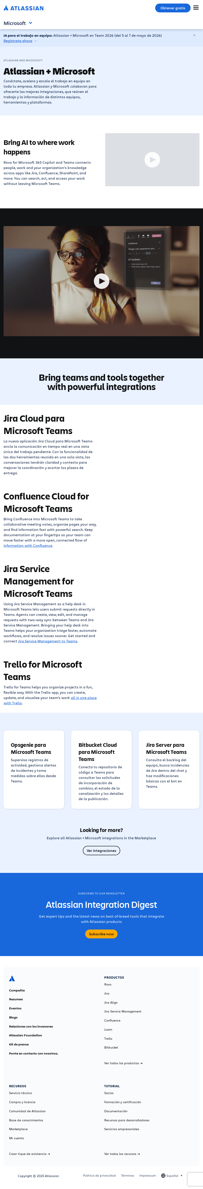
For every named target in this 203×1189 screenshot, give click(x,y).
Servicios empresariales (121, 1129)
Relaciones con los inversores (31, 1026)
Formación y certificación (122, 1102)
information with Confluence (28, 545)
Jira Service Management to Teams (47, 641)
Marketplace (18, 1129)
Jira (106, 993)
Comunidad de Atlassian (27, 1111)
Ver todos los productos (123, 1063)
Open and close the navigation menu (31, 22)
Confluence (112, 1020)
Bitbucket (111, 1047)
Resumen (16, 999)
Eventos (15, 1008)
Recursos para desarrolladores (126, 1120)
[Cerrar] (194, 35)
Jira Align (111, 1002)
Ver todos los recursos (122, 1154)
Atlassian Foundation (25, 1035)
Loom (108, 1029)
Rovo (107, 984)
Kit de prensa (19, 1044)
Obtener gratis (172, 8)
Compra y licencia (22, 1102)
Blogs (13, 1017)
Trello (108, 1038)
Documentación (115, 1111)
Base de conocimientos (26, 1120)
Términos (127, 1175)
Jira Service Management (122, 1011)
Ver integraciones (101, 850)
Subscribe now (101, 934)
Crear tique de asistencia (29, 1154)
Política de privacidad (99, 1175)
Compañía (17, 990)
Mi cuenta (16, 1138)
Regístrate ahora (18, 40)
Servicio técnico (20, 1093)
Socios (109, 1093)
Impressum (147, 1175)
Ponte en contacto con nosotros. (33, 1053)
